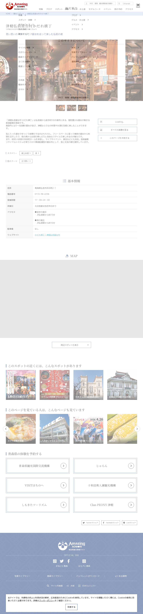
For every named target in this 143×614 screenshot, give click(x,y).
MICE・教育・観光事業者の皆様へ (55, 604)
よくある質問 (121, 576)
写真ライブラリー (22, 576)
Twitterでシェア (90, 523)
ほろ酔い (26, 161)
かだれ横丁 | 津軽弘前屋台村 (47, 235)
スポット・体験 (62, 9)
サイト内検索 (55, 586)
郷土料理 (26, 153)
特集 (41, 9)
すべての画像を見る (114, 130)
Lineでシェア (129, 523)
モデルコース (94, 9)
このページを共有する (114, 138)
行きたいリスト (87, 586)
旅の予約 (118, 9)
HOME (8, 14)
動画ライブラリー (55, 576)
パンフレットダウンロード (88, 576)
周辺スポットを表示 (75, 345)
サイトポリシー (81, 604)
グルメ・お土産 (78, 9)
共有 (70, 586)
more (36, 463)
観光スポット (18, 14)
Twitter (62, 561)
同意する (71, 607)
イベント (107, 9)
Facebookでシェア (110, 523)
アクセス (129, 9)
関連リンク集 (97, 604)
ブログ (49, 9)
